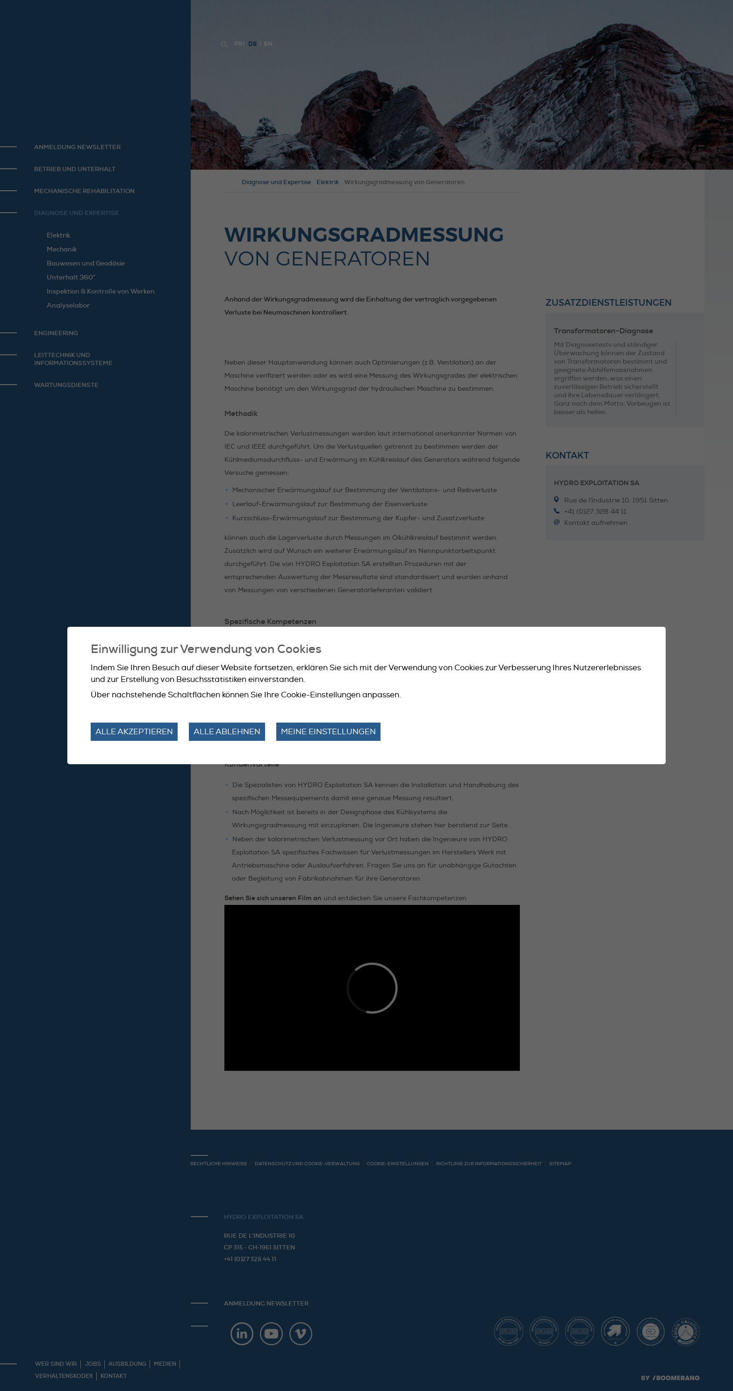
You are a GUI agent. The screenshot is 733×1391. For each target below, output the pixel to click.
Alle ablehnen (227, 732)
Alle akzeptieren (134, 732)
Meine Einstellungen (328, 732)
